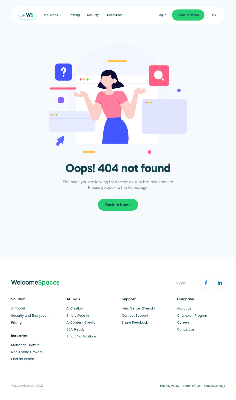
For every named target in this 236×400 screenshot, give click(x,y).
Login (181, 283)
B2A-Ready (75, 329)
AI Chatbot (74, 308)
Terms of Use (192, 386)
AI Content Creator (81, 323)
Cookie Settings (214, 386)
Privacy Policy (169, 386)
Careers (183, 323)
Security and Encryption (30, 316)
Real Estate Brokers (26, 352)
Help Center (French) (138, 308)
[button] (52, 15)
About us (184, 308)
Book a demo (188, 15)
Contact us (186, 329)
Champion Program (192, 316)
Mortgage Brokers (25, 345)
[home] (27, 15)
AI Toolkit (18, 308)
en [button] (214, 15)
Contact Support (135, 316)
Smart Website (77, 316)
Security (93, 15)
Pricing (75, 15)
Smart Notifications (81, 336)
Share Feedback (135, 323)
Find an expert (22, 359)
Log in (162, 15)
